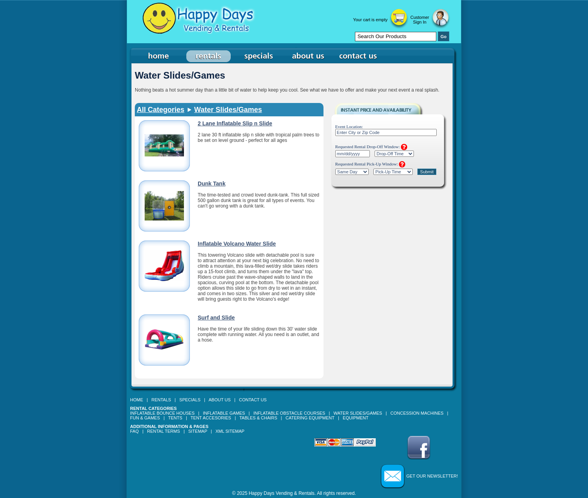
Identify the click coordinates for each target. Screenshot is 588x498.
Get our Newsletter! (432, 476)
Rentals (161, 399)
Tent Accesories (211, 417)
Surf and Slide (216, 317)
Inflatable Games (224, 413)
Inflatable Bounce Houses (162, 413)
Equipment (355, 417)
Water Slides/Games (228, 110)
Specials (189, 399)
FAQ (134, 431)
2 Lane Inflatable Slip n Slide (235, 123)
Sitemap (197, 431)
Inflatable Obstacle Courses (289, 413)
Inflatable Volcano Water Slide (237, 244)
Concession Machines (416, 413)
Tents (175, 417)
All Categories (160, 110)
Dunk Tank (212, 183)
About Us (220, 399)
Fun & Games (145, 417)
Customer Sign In (419, 19)
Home (136, 399)
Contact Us (253, 399)
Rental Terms (163, 431)
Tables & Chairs (258, 417)
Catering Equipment (310, 417)
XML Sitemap (229, 431)
